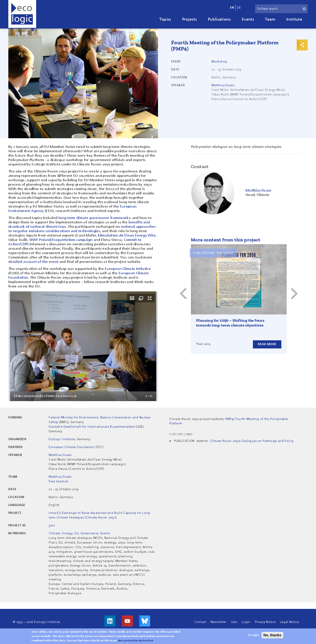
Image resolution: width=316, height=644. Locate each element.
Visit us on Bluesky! (144, 620)
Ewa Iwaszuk (58, 481)
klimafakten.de (110, 235)
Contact (200, 622)
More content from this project (225, 240)
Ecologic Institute (62, 439)
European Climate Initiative (128, 269)
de (239, 7)
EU (77, 533)
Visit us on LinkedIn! (109, 620)
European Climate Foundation (72, 447)
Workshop (219, 61)
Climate (54, 533)
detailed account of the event (33, 262)
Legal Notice (289, 622)
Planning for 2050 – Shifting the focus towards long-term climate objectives (230, 323)
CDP (23, 244)
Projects (189, 20)
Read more (267, 344)
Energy (67, 533)
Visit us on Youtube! (127, 620)
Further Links (180, 434)
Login (246, 622)
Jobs (234, 622)
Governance (89, 533)
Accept (253, 635)
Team (270, 20)
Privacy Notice (265, 622)
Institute (294, 20)
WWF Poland (40, 240)
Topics (165, 20)
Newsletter (219, 622)
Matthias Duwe (222, 85)
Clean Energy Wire (140, 235)
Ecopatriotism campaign (72, 240)
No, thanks (272, 635)
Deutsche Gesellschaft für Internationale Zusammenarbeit (92, 426)
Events (248, 20)
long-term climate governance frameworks (94, 218)
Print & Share (302, 44)
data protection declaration (135, 640)
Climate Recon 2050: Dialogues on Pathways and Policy (251, 441)
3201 (52, 525)
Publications (219, 20)
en (232, 7)
